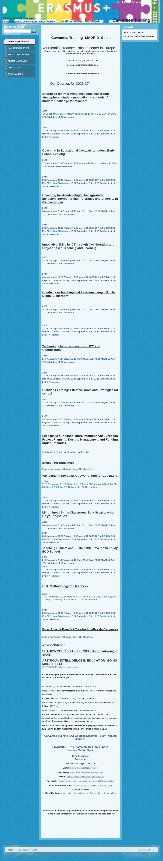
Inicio (118, 2)
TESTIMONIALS (15, 74)
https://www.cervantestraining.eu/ (83, 768)
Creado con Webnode (147, 850)
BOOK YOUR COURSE (19, 54)
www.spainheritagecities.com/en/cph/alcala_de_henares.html (88, 793)
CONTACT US (14, 67)
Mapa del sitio (142, 2)
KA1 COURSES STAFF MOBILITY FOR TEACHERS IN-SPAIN (18, 49)
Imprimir (128, 2)
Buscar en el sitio (14, 26)
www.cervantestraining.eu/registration (87, 772)
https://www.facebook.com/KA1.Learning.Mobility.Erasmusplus (86, 781)
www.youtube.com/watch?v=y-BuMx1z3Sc (93, 785)
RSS (153, 2)
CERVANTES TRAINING (19, 41)
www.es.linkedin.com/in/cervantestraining (85, 776)
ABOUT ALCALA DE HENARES (17, 62)
